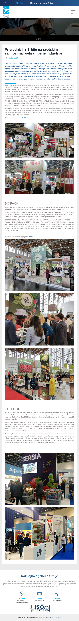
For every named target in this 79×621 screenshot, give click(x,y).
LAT (4, 3)
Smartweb (57, 617)
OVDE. (31, 237)
